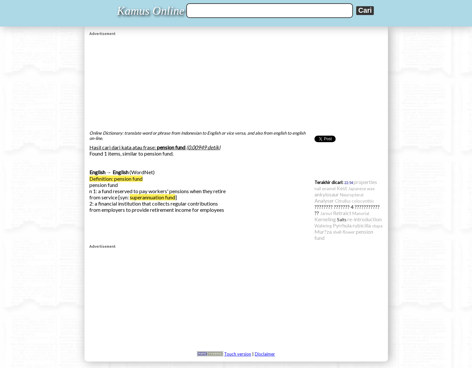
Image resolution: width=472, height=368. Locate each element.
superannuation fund (152, 197)
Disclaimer (265, 354)
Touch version (237, 354)
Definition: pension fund (116, 179)
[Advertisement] (236, 81)
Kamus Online (150, 10)
